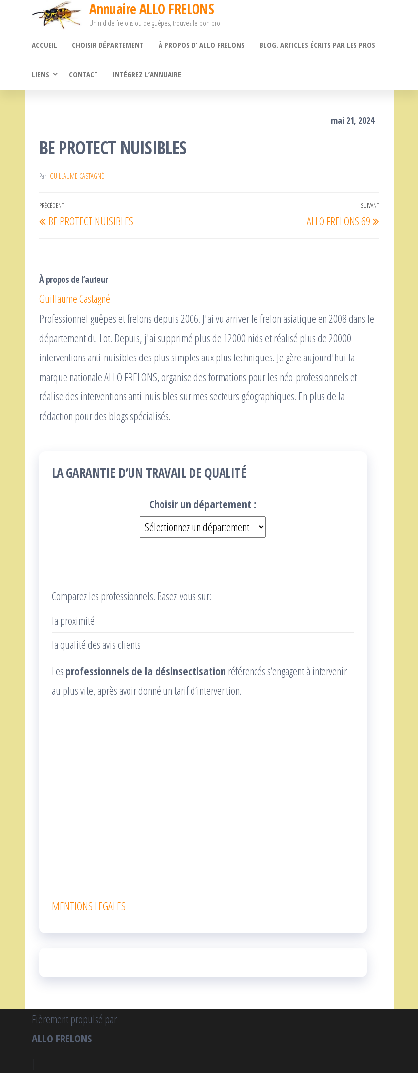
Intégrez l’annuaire (147, 74)
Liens (40, 74)
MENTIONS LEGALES (89, 905)
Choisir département (108, 45)
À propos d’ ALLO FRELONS (202, 45)
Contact (83, 74)
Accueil (44, 45)
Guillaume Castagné (77, 176)
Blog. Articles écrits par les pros (317, 45)
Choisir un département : (203, 503)
